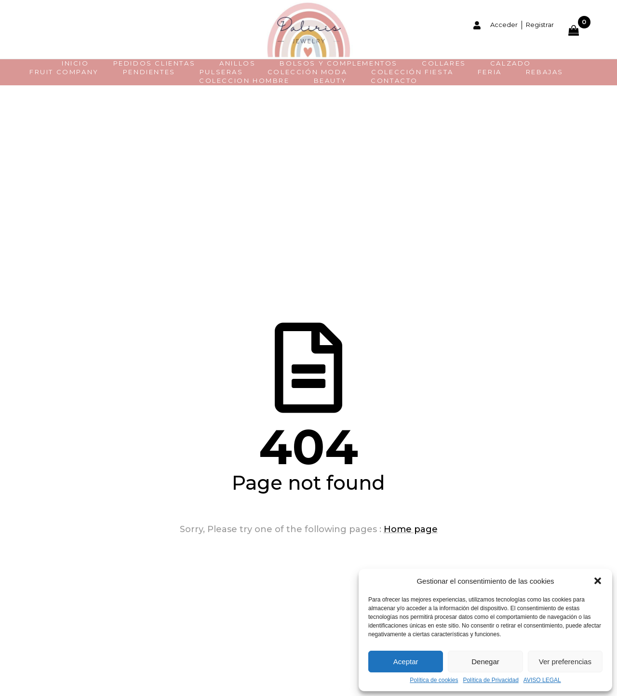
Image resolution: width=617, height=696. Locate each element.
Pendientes (149, 72)
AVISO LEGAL (542, 680)
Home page (411, 529)
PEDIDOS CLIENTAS (154, 63)
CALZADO (510, 63)
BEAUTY (330, 80)
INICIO (75, 63)
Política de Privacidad (490, 680)
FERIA (490, 72)
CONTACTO (394, 80)
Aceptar (405, 661)
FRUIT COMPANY (64, 72)
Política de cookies (434, 680)
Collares (444, 63)
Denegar (485, 661)
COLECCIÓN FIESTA (412, 72)
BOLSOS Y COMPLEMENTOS (339, 63)
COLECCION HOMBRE (244, 80)
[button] (598, 581)
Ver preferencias (565, 661)
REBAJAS (544, 72)
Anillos (237, 63)
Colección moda (307, 72)
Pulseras (221, 72)
